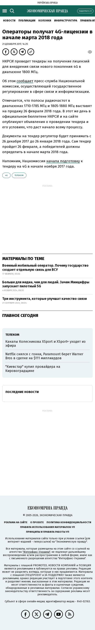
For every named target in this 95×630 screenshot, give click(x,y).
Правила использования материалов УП (47, 527)
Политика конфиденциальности (69, 522)
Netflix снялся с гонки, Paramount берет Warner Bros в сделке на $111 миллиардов (44, 356)
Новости (9, 20)
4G (6, 175)
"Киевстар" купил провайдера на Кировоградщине (32, 369)
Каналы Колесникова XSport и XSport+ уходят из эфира (45, 343)
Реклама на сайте (15, 522)
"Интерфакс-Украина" (36, 552)
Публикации (26, 20)
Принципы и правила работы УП (47, 531)
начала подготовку (63, 161)
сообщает (25, 81)
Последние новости (22, 392)
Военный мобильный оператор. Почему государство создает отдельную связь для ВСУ (45, 267)
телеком (19, 175)
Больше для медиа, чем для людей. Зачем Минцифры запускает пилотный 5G (45, 284)
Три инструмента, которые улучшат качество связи (44, 299)
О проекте (37, 522)
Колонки (44, 20)
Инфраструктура (65, 20)
